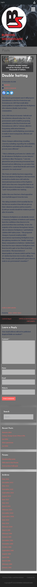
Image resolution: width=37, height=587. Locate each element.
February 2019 (7, 533)
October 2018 (6, 547)
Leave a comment (10, 88)
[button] (34, 6)
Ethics (10, 313)
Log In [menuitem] (3, 2)
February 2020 (7, 527)
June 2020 (5, 520)
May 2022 (5, 486)
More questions (7, 443)
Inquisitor (7, 85)
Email (4, 378)
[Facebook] (4, 93)
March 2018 (6, 561)
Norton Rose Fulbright (10, 466)
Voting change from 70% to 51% (13, 436)
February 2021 (7, 510)
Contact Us (31, 577)
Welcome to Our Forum (10, 462)
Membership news (8, 459)
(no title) (5, 439)
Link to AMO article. (9, 308)
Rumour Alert (7, 432)
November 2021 (7, 489)
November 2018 (7, 544)
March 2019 (6, 530)
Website (5, 388)
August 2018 (6, 554)
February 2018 (7, 564)
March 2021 (6, 506)
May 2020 (5, 523)
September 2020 (8, 516)
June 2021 (5, 499)
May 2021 (5, 503)
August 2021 (6, 496)
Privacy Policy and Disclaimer (13, 577)
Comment (5, 339)
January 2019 (6, 537)
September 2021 (8, 493)
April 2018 (5, 557)
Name (4, 368)
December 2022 (7, 482)
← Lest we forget (5, 319)
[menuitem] (34, 2)
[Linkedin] (7, 93)
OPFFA (15, 313)
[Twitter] (11, 93)
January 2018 (6, 567)
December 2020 (7, 513)
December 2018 (7, 540)
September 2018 (8, 550)
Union (19, 313)
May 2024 (5, 479)
